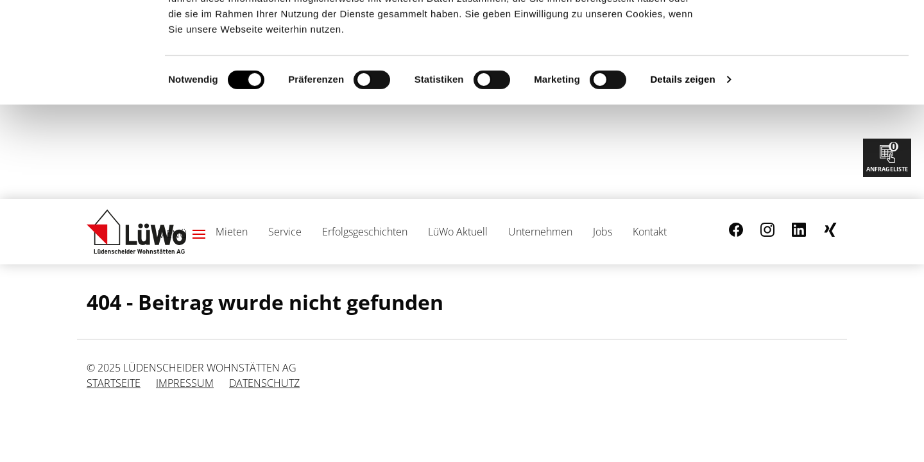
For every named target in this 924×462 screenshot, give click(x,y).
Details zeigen (682, 173)
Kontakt (650, 232)
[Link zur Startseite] (136, 231)
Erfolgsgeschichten (364, 232)
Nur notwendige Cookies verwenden (816, 72)
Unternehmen (540, 232)
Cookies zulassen (816, 31)
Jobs (602, 232)
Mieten (232, 232)
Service (285, 232)
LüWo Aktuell (458, 232)
